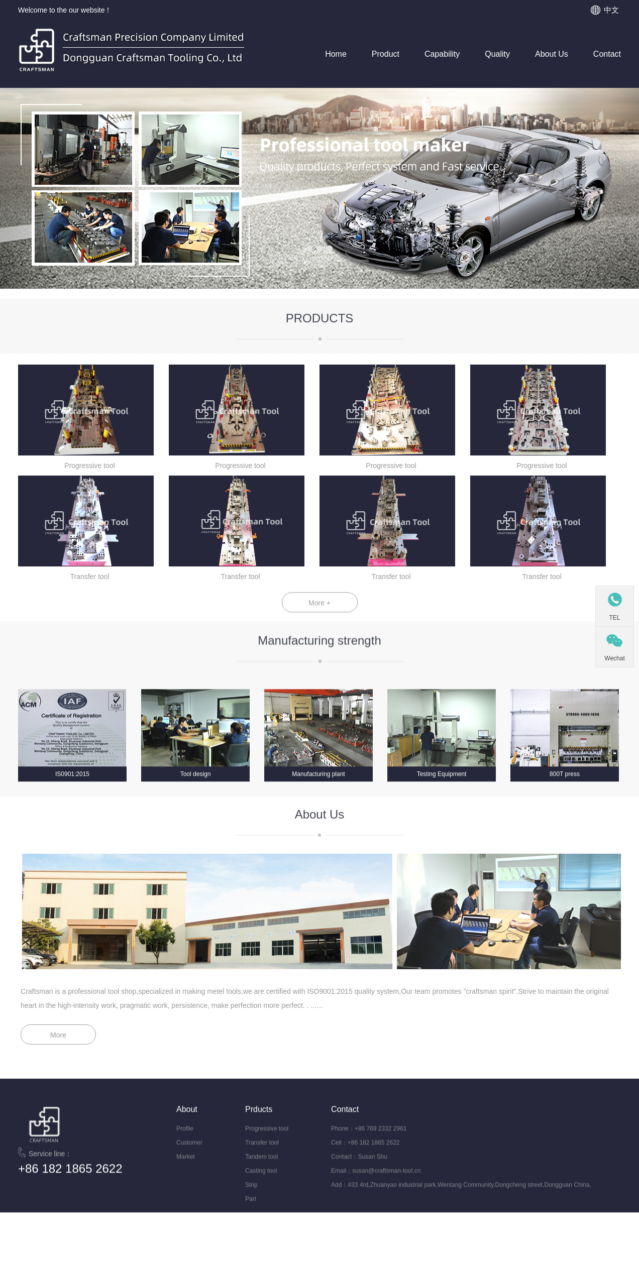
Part (250, 1208)
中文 (611, 10)
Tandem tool (261, 1166)
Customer (189, 1152)
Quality (497, 54)
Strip (251, 1194)
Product (385, 54)
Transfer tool (262, 1152)
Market (185, 1166)
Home (336, 54)
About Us (551, 54)
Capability (442, 54)
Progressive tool (266, 1137)
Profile (184, 1137)
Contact (607, 54)
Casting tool (261, 1180)
